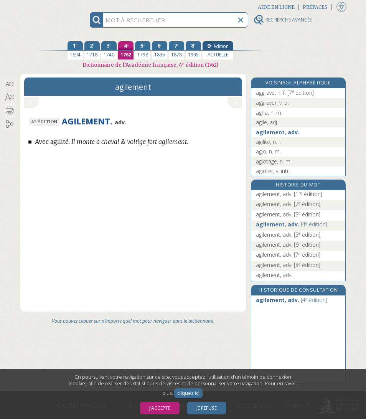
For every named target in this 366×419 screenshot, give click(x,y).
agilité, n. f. (268, 141)
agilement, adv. (277, 132)
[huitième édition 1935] (193, 50)
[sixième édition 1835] (159, 50)
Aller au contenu (50, 7)
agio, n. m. (268, 151)
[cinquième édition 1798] (142, 50)
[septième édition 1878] (176, 50)
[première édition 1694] (75, 50)
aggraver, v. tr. (272, 102)
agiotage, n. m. (274, 161)
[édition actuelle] (218, 50)
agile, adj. (267, 122)
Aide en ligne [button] (276, 7)
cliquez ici (188, 393)
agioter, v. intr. (273, 171)
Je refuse (206, 408)
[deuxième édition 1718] (92, 50)
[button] (9, 84)
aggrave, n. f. (285, 92)
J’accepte (159, 408)
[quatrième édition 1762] (126, 50)
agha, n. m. (269, 112)
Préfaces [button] (315, 7)
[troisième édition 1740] (109, 50)
